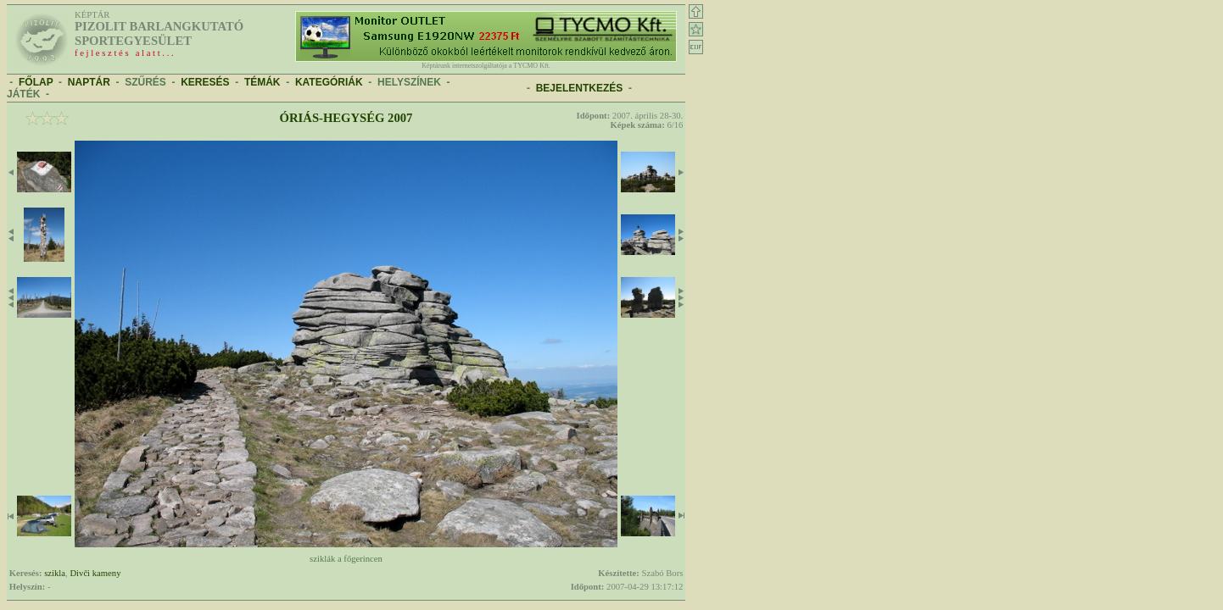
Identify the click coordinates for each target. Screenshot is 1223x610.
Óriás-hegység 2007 (346, 118)
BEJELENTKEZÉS (579, 88)
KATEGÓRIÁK (329, 82)
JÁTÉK (23, 94)
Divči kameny (95, 573)
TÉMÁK (262, 82)
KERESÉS (205, 82)
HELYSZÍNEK (409, 82)
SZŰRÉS (145, 82)
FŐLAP (36, 82)
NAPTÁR (89, 82)
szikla (54, 573)
